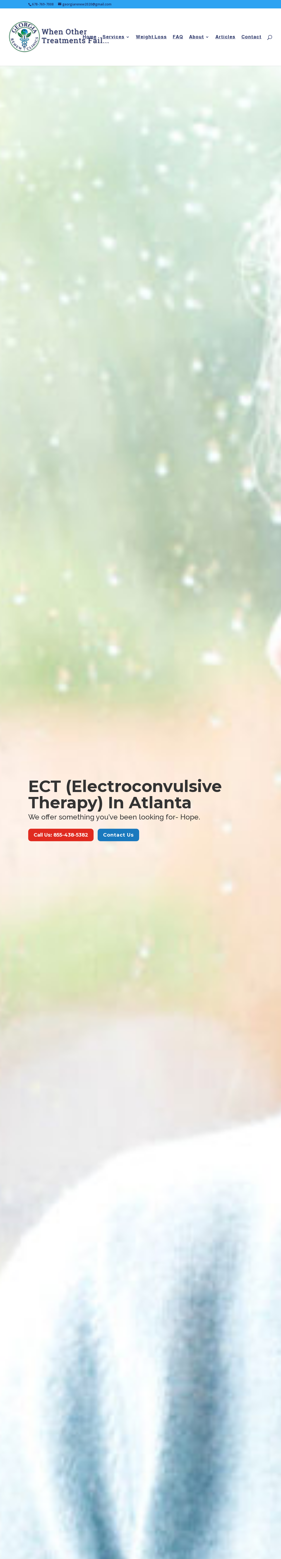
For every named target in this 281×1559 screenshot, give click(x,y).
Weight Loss (151, 37)
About (196, 37)
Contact (251, 37)
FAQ (178, 37)
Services (113, 37)
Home (90, 37)
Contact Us (118, 835)
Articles (225, 37)
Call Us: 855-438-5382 (61, 835)
